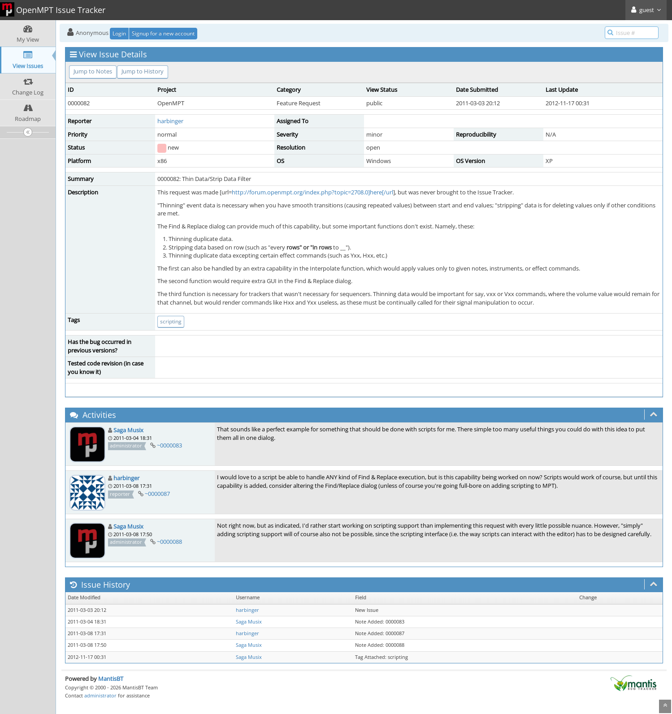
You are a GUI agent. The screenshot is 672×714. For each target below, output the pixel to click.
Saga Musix (128, 430)
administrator (100, 695)
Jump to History (142, 71)
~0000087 (157, 494)
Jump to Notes (93, 71)
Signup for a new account (163, 33)
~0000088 (169, 542)
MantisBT (110, 679)
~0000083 (169, 445)
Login (119, 33)
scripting (171, 321)
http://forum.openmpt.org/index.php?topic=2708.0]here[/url (312, 192)
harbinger (170, 121)
